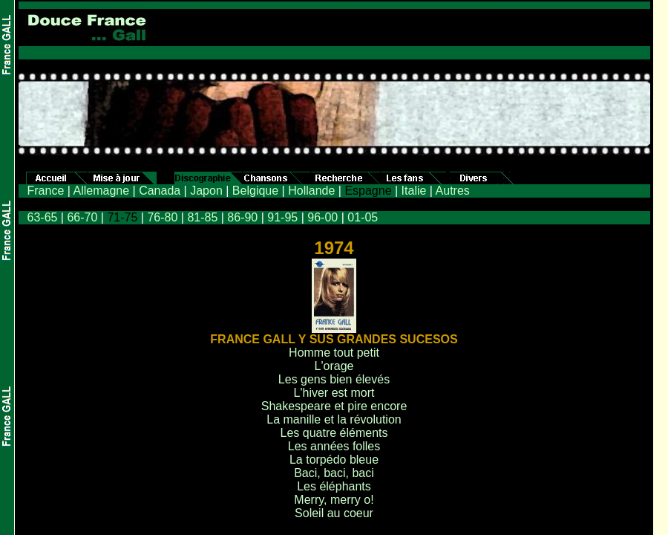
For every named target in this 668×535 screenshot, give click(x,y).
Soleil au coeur (334, 513)
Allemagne (101, 190)
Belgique (255, 190)
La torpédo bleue (334, 459)
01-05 (362, 217)
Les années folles (334, 446)
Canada (159, 190)
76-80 (162, 217)
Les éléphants (334, 486)
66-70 (82, 217)
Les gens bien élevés (334, 379)
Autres (453, 190)
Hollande (311, 190)
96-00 (322, 217)
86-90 (242, 217)
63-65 (42, 217)
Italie (414, 190)
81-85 (202, 217)
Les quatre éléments (334, 433)
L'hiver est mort (334, 392)
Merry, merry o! (333, 499)
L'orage (334, 366)
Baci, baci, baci (334, 473)
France (46, 190)
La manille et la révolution (333, 419)
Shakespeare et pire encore (334, 406)
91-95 (282, 217)
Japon (206, 190)
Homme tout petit (334, 352)
